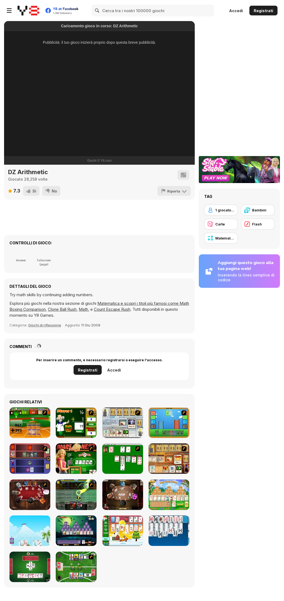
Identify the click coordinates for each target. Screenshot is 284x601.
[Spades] (29, 567)
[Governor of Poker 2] (122, 495)
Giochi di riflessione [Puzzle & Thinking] (44, 325)
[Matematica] (221, 238)
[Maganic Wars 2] (168, 458)
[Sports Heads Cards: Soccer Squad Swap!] (76, 567)
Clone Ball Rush (62, 309)
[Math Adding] (76, 422)
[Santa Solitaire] (122, 530)
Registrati (263, 10)
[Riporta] (174, 191)
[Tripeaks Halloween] (76, 530)
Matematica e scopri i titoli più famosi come (138, 303)
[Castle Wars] (168, 422)
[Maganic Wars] (122, 422)
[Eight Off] (168, 530)
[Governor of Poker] (29, 495)
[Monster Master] (29, 458)
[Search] (97, 10)
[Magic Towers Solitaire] (168, 495)
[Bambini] (258, 210)
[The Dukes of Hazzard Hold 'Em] (76, 458)
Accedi (236, 10)
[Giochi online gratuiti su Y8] (28, 10)
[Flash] (258, 224)
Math (83, 309)
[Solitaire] (122, 458)
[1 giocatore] (221, 210)
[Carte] (221, 224)
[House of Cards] (29, 530)
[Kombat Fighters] (76, 495)
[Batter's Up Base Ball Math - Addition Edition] (29, 422)
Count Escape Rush (112, 309)
